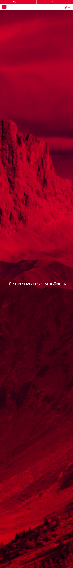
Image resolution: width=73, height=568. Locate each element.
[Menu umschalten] (68, 7)
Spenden (55, 2)
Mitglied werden (18, 2)
